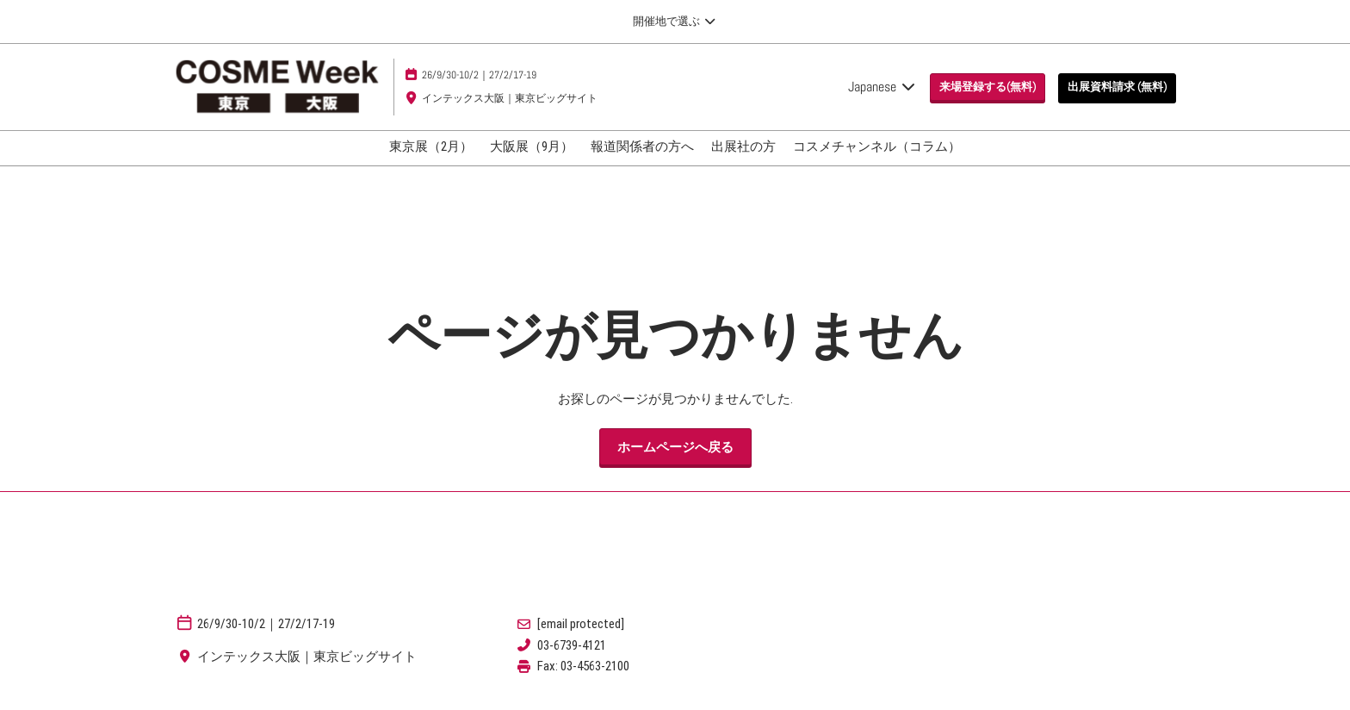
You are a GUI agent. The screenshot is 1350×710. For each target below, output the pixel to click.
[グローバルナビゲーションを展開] (674, 21)
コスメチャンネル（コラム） (877, 146)
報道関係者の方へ (642, 146)
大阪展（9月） (531, 146)
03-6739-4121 (571, 645)
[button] (987, 87)
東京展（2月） (431, 146)
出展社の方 (743, 146)
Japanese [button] (882, 87)
